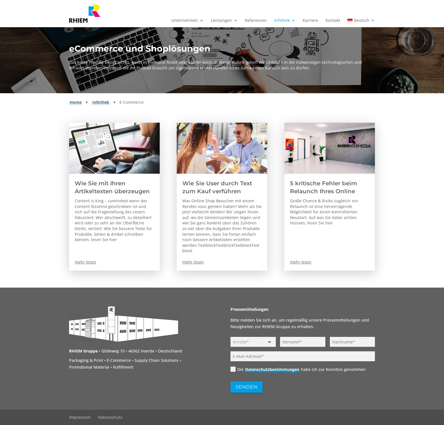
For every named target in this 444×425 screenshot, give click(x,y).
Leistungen (221, 20)
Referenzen (256, 20)
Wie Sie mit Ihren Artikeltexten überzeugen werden (112, 191)
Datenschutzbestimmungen (272, 369)
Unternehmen (184, 20)
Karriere (310, 20)
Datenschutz (110, 417)
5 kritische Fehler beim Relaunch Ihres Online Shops (323, 191)
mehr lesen (85, 262)
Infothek (282, 20)
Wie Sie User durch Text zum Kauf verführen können (217, 191)
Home (76, 102)
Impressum (80, 417)
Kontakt (333, 20)
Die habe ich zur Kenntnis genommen (298, 369)
